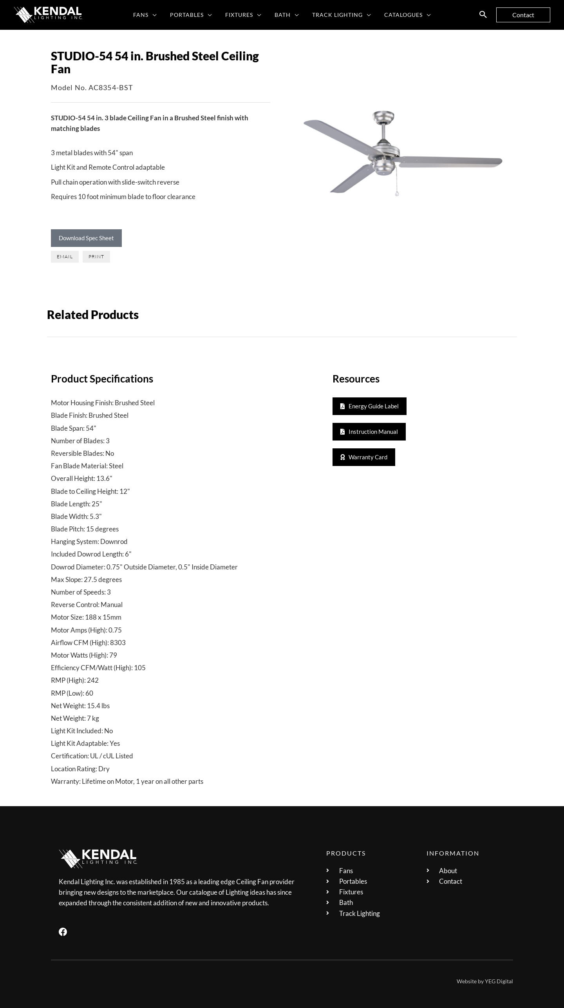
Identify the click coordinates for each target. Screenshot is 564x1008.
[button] (483, 15)
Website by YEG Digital (485, 981)
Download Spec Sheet (86, 237)
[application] (158, 15)
